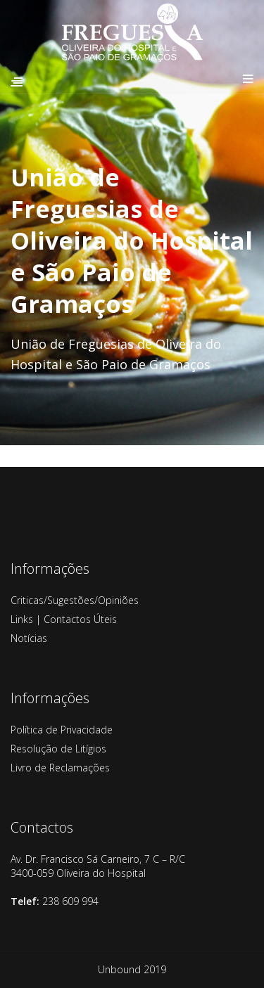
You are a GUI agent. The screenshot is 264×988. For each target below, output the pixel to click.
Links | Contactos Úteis (64, 619)
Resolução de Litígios (58, 748)
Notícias (29, 638)
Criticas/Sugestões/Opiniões (75, 600)
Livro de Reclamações (60, 767)
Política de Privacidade (62, 729)
